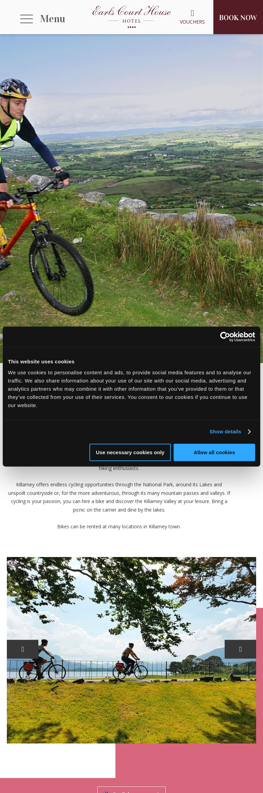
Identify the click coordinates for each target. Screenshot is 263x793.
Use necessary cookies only (130, 452)
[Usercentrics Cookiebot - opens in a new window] (225, 337)
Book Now (238, 17)
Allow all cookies (214, 452)
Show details (225, 431)
